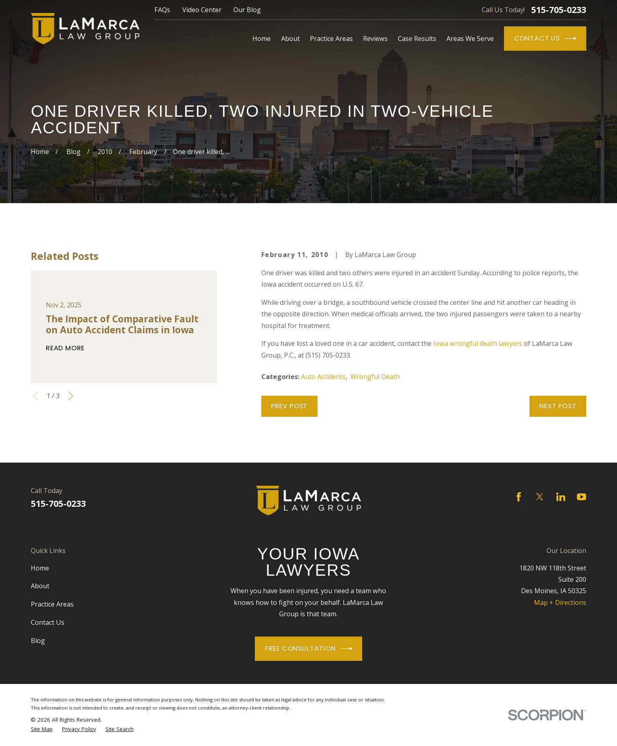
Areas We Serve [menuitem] (470, 38)
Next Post (557, 406)
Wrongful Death (375, 376)
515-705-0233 (558, 9)
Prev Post (289, 406)
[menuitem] (42, 729)
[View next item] (70, 396)
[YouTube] (581, 497)
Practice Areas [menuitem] (331, 38)
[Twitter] (539, 497)
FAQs (162, 9)
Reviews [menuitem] (375, 38)
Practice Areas (52, 604)
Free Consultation (308, 648)
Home (40, 568)
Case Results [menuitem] (417, 38)
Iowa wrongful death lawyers (477, 343)
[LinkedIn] (561, 497)
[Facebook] (518, 497)
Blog (38, 640)
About (40, 585)
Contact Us (545, 38)
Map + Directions (560, 602)
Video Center (202, 9)
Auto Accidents (323, 376)
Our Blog (247, 9)
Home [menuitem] (261, 38)
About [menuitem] (290, 38)
